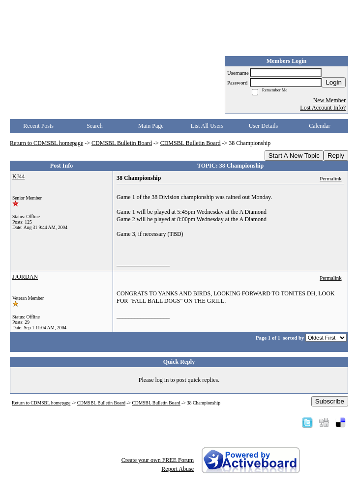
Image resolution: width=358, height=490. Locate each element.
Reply (336, 155)
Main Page (151, 125)
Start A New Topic (294, 155)
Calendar (319, 125)
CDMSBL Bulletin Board (121, 143)
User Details (263, 125)
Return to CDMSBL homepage (46, 143)
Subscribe (329, 401)
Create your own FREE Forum (157, 460)
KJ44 (18, 176)
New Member (329, 100)
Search (95, 125)
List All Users (207, 125)
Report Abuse (177, 468)
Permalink (330, 178)
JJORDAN (25, 276)
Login (334, 82)
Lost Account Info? (323, 107)
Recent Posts (38, 125)
